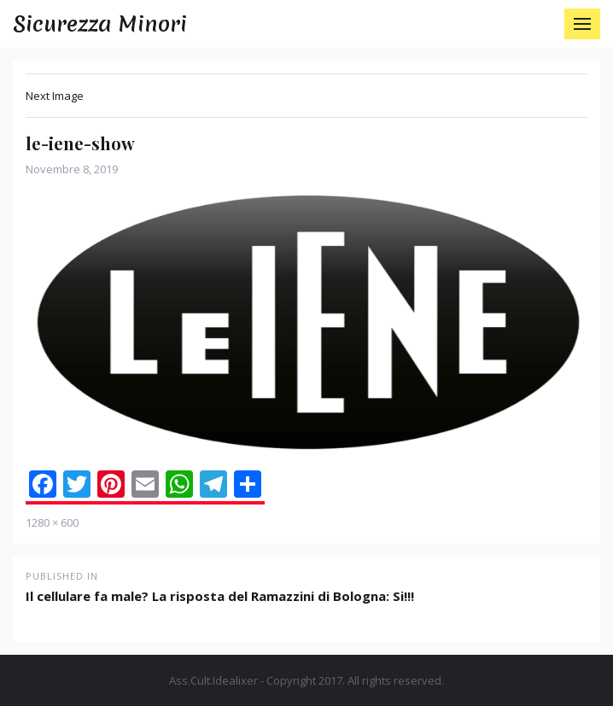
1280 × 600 (52, 522)
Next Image (55, 95)
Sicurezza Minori (100, 23)
